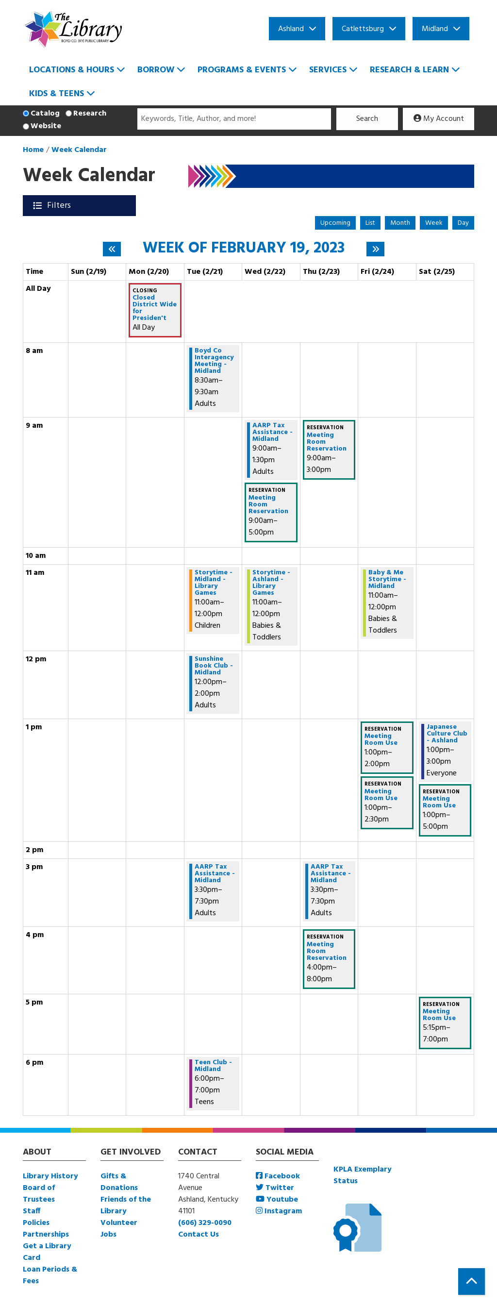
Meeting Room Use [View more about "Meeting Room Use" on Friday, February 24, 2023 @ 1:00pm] (381, 740)
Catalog (45, 113)
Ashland (291, 29)
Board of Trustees (39, 1194)
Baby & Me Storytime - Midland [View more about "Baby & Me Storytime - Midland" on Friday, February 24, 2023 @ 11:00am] (387, 580)
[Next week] (375, 249)
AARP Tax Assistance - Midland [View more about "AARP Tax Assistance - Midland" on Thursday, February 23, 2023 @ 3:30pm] (331, 874)
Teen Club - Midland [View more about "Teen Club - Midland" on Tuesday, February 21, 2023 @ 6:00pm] (213, 1066)
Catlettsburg (363, 29)
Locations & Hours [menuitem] (71, 70)
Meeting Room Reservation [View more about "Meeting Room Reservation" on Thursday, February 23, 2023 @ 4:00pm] (327, 951)
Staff (31, 1211)
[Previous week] (112, 249)
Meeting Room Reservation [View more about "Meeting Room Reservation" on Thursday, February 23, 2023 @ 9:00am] (327, 442)
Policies (36, 1223)
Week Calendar (79, 150)
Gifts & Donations (119, 1182)
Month (400, 223)
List (370, 223)
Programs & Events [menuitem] (242, 70)
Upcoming (335, 223)
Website (46, 126)
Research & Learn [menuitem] (409, 70)
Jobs (108, 1234)
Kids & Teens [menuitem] (56, 94)
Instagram (279, 1211)
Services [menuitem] (328, 70)
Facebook (278, 1176)
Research (89, 113)
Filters (60, 206)
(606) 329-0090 (205, 1223)
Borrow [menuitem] (155, 70)
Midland (435, 29)
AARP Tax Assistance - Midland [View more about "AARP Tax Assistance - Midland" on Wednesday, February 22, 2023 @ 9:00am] (272, 432)
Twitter (275, 1188)
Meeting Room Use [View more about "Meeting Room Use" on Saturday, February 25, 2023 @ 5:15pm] (439, 1015)
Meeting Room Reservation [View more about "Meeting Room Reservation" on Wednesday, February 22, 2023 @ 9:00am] (268, 505)
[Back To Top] (471, 1281)
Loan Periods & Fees (50, 1275)
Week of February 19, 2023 (244, 248)
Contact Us (198, 1234)
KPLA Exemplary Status (362, 1175)
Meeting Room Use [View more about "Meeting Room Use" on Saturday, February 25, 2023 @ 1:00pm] (439, 802)
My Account (439, 119)
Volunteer (118, 1223)
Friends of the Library (125, 1205)
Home (33, 150)
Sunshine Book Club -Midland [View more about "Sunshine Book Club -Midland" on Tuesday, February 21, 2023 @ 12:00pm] (214, 666)
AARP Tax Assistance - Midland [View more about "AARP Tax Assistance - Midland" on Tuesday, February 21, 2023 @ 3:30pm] (215, 874)
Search (367, 119)
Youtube (277, 1199)
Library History (50, 1176)
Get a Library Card (47, 1252)
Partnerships (46, 1234)
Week (434, 223)
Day (463, 223)
